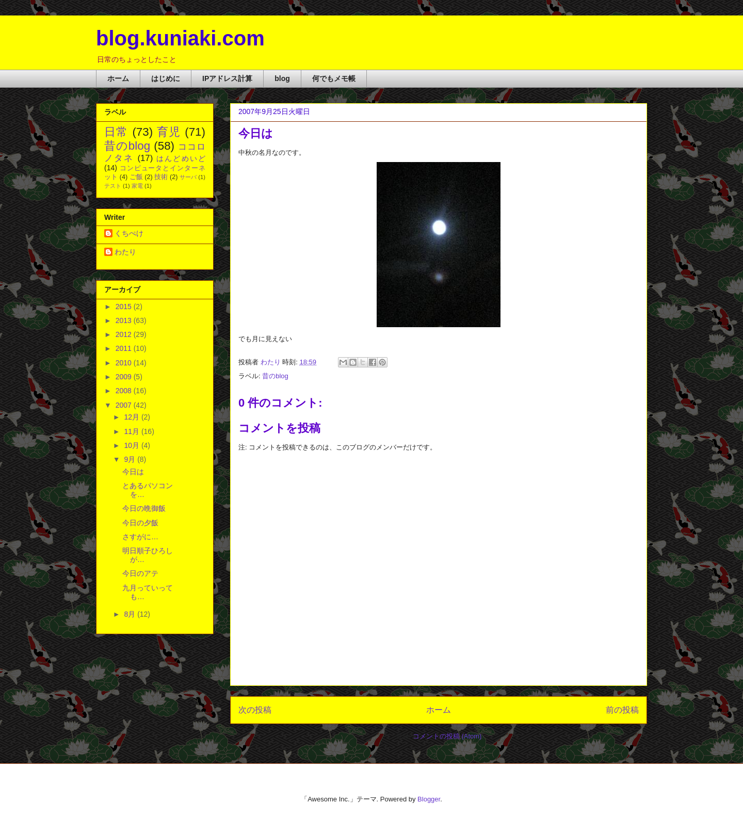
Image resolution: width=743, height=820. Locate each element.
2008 (125, 391)
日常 (116, 131)
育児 (169, 131)
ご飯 (136, 177)
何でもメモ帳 (334, 78)
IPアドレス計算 (227, 78)
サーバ (188, 177)
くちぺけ (129, 233)
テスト (112, 186)
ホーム (118, 78)
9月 (130, 459)
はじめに (165, 78)
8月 (130, 614)
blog (282, 78)
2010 (125, 363)
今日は (133, 472)
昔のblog (275, 376)
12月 (132, 417)
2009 (125, 377)
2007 (125, 405)
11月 (132, 431)
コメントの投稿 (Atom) (447, 736)
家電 (137, 186)
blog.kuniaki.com (180, 38)
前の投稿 (622, 709)
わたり (125, 252)
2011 (125, 348)
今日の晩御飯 (144, 508)
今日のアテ (140, 573)
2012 (125, 334)
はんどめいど (180, 158)
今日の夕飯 (140, 523)
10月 (132, 445)
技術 (161, 177)
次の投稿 (254, 709)
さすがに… (140, 537)
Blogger (428, 799)
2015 (125, 306)
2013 (125, 320)
